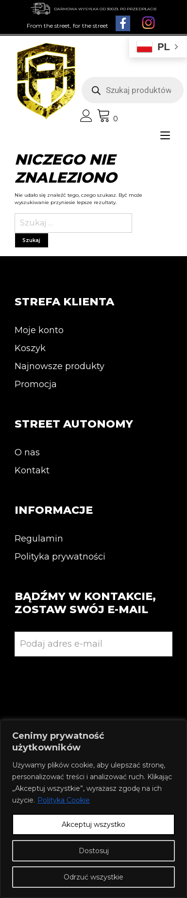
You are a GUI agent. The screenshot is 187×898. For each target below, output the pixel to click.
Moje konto (39, 330)
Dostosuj (94, 850)
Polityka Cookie (63, 800)
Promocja (36, 384)
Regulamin (39, 538)
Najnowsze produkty (59, 366)
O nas (27, 452)
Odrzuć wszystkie (93, 877)
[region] (93, 809)
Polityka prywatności (60, 556)
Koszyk (30, 348)
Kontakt (32, 470)
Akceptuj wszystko (93, 824)
